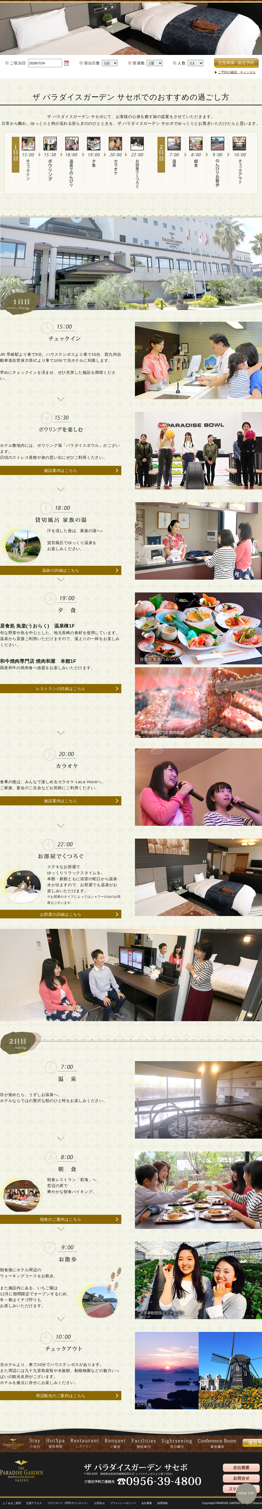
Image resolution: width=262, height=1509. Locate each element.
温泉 (177, 174)
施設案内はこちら (60, 470)
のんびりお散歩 (221, 174)
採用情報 (162, 1503)
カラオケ (118, 174)
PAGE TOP (246, 1493)
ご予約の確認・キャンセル (237, 72)
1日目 (16, 174)
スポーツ (53, 174)
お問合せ (99, 1503)
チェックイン (31, 174)
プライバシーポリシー (123, 1503)
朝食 (199, 174)
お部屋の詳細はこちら (60, 914)
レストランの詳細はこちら (60, 688)
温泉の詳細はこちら (60, 570)
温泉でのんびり (75, 174)
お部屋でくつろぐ (140, 174)
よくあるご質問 (12, 1503)
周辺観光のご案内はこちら (60, 1395)
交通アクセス (34, 1503)
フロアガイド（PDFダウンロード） (68, 1503)
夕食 (97, 174)
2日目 (161, 174)
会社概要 (146, 1503)
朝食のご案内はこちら (60, 1219)
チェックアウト (242, 174)
